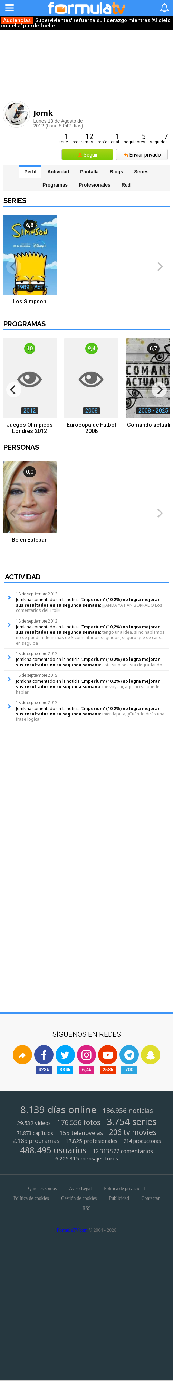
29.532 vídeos (34, 1123)
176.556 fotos (78, 1122)
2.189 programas (35, 1141)
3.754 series (131, 1122)
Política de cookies (31, 1198)
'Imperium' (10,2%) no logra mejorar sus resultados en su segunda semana (88, 602)
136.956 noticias (128, 1111)
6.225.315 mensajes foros (86, 1158)
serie (63, 138)
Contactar (150, 1198)
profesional (108, 138)
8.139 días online (58, 1109)
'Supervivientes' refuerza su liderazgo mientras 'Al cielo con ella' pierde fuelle (86, 23)
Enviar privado (145, 155)
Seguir (91, 155)
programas (83, 138)
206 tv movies (132, 1132)
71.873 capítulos (35, 1133)
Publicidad (119, 1198)
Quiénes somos (42, 1188)
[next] (159, 266)
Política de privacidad (124, 1188)
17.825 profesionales (91, 1141)
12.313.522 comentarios (123, 1151)
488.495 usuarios (53, 1150)
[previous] (13, 266)
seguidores (134, 138)
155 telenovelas (81, 1133)
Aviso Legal (80, 1188)
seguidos (159, 138)
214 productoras (142, 1141)
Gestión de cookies (79, 1198)
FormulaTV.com (72, 1230)
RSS (86, 1208)
